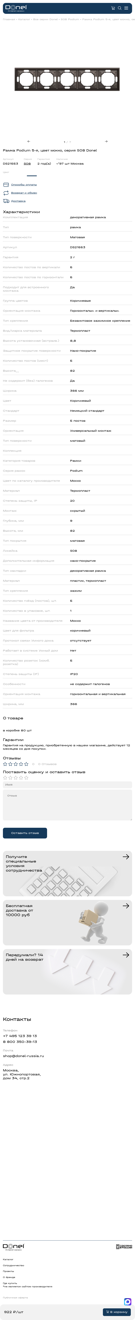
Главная (9, 19)
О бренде (9, 1277)
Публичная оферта (15, 1297)
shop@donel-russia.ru (23, 1056)
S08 (27, 163)
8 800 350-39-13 (20, 1042)
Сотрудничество (13, 1265)
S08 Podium (70, 19)
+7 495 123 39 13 (20, 1036)
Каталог (24, 19)
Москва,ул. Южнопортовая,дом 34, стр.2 (22, 1074)
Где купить (10, 1283)
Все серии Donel (45, 19)
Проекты (8, 1271)
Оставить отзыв (25, 833)
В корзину (117, 1312)
